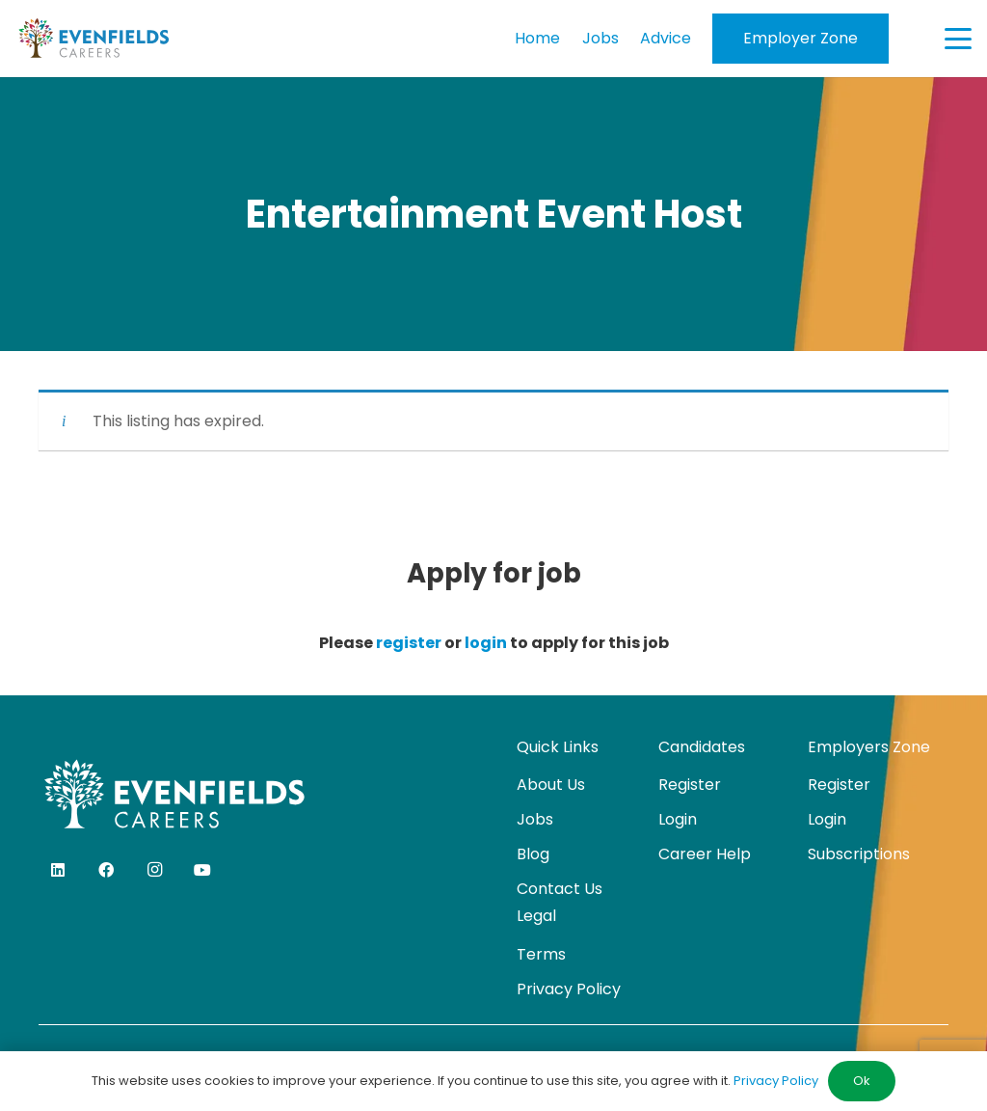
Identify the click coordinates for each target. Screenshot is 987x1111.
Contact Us (559, 889)
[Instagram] (154, 870)
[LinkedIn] (58, 870)
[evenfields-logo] (93, 39)
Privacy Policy (569, 989)
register (408, 643)
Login (677, 819)
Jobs (535, 819)
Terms (541, 954)
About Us (551, 784)
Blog (533, 854)
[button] (958, 38)
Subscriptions (859, 854)
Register (689, 784)
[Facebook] (106, 870)
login (486, 643)
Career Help (704, 854)
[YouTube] (202, 870)
